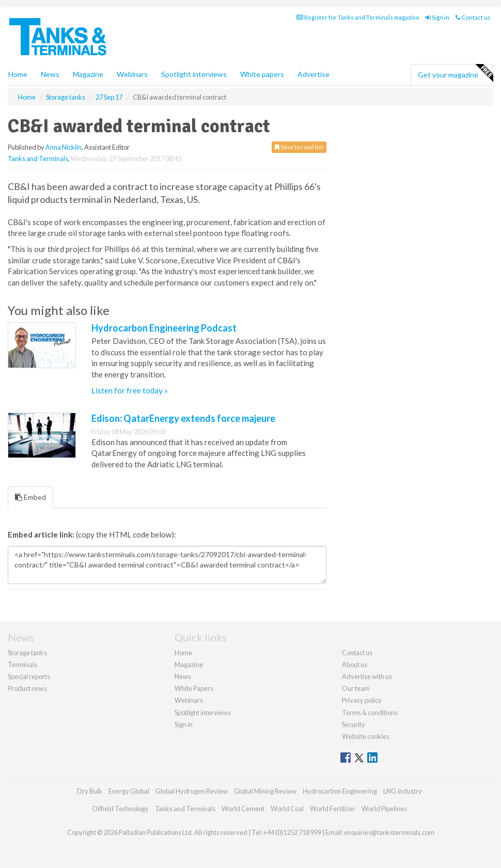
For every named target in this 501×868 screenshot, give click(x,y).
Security (353, 724)
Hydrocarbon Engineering (340, 791)
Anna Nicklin (63, 147)
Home (17, 74)
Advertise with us (367, 676)
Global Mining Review (265, 791)
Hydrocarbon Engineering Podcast (164, 328)
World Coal (287, 808)
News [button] (50, 74)
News (183, 676)
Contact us (473, 17)
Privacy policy (362, 700)
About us (354, 664)
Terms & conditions (370, 712)
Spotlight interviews (194, 74)
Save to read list (299, 147)
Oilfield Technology (120, 808)
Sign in (437, 17)
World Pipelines (384, 808)
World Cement (243, 808)
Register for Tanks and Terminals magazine (357, 17)
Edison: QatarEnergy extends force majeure (183, 418)
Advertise (314, 74)
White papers (262, 74)
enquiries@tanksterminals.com (389, 832)
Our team (356, 688)
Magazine (88, 74)
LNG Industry (402, 791)
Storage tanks (27, 653)
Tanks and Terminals (38, 158)
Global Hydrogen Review (191, 791)
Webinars (132, 74)
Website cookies (365, 736)
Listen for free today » (129, 390)
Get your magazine (455, 73)
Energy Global (128, 791)
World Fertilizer (332, 808)
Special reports (29, 676)
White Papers (194, 688)
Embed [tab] (30, 497)
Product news (27, 688)
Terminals (22, 664)
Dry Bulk (89, 791)
